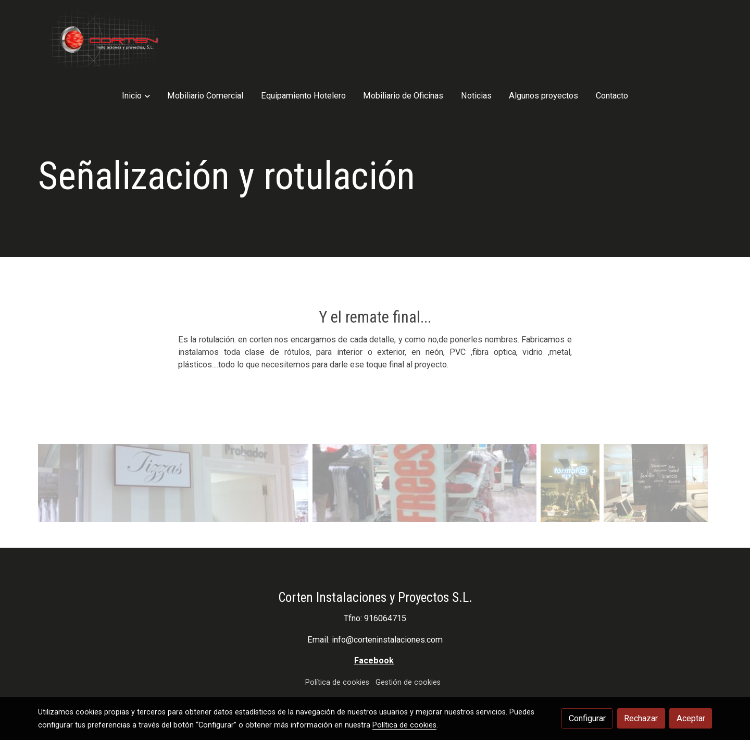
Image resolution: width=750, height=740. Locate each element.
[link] (104, 40)
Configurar (587, 718)
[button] (226, 40)
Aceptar (691, 718)
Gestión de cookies (408, 652)
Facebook (374, 631)
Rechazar (641, 718)
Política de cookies (337, 652)
